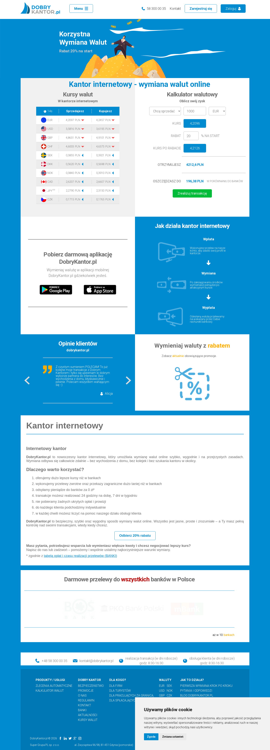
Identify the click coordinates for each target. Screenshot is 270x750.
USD (50, 129)
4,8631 (70, 137)
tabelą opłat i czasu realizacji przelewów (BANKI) (80, 556)
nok (170, 690)
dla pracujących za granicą (131, 695)
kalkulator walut (50, 690)
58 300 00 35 (156, 9)
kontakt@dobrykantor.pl (96, 661)
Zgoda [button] (151, 736)
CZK (50, 199)
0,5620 (70, 164)
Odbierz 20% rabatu (135, 535)
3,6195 (100, 129)
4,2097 (70, 120)
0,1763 (100, 199)
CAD (50, 181)
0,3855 (70, 155)
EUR (49, 120)
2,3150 (100, 190)
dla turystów (120, 690)
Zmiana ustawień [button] (172, 736)
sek (169, 685)
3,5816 (70, 129)
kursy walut (88, 719)
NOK (50, 173)
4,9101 (100, 137)
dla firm (115, 685)
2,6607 (100, 181)
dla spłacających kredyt (128, 700)
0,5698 (100, 164)
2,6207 (70, 181)
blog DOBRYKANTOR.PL (196, 695)
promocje (86, 690)
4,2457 (100, 120)
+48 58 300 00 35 (54, 661)
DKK (50, 164)
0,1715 (70, 199)
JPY (50, 190)
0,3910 (100, 173)
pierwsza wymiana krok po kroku (206, 685)
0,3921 (100, 155)
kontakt (84, 705)
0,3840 (70, 173)
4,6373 (100, 146)
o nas (82, 695)
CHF (50, 146)
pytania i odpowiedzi (196, 690)
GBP (50, 137)
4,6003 (70, 146)
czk (169, 695)
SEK (49, 155)
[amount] (195, 111)
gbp (162, 695)
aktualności (87, 715)
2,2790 (70, 190)
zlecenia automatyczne (54, 685)
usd (162, 690)
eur (161, 685)
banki (82, 710)
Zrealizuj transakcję (192, 193)
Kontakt (175, 9)
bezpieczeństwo (91, 685)
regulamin (86, 700)
